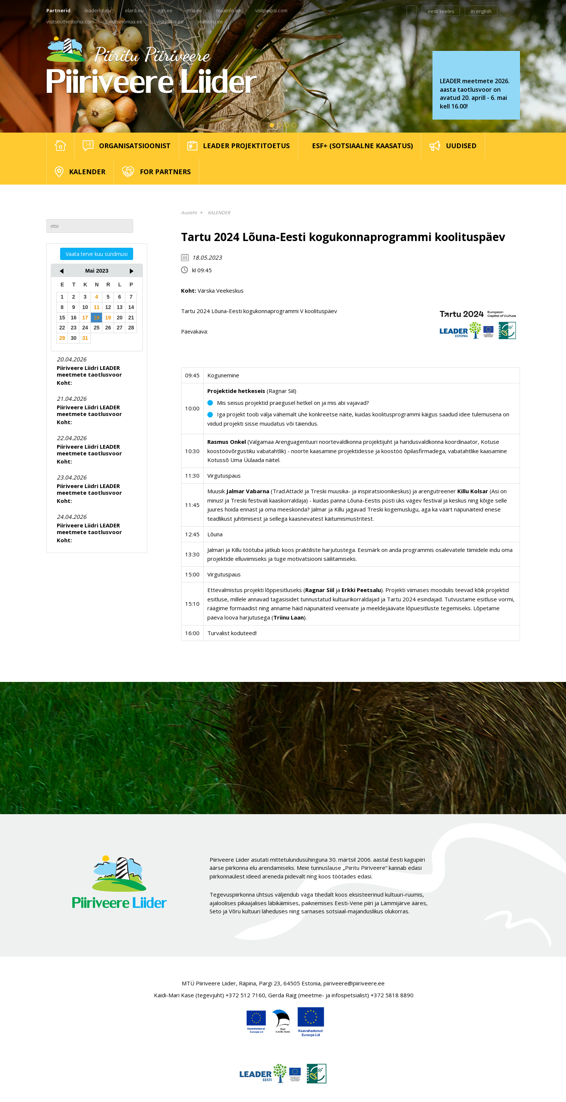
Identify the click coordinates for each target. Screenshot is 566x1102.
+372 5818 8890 (392, 995)
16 (74, 318)
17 (85, 318)
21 (131, 318)
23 (74, 328)
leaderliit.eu (98, 10)
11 (97, 307)
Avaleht (189, 212)
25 (97, 328)
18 (97, 318)
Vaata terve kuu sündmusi (97, 253)
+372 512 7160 (245, 995)
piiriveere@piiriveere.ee (354, 983)
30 (74, 338)
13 (120, 307)
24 (85, 328)
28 (131, 328)
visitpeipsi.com (271, 10)
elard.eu (134, 10)
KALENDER (219, 212)
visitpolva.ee (170, 21)
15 (62, 318)
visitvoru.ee (210, 21)
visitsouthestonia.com (70, 21)
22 (62, 328)
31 (85, 338)
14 (131, 307)
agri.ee (165, 10)
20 (120, 318)
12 (108, 307)
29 (62, 338)
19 (108, 318)
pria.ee (194, 10)
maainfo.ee (228, 10)
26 (108, 328)
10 (85, 307)
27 (120, 328)
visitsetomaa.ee (125, 21)
